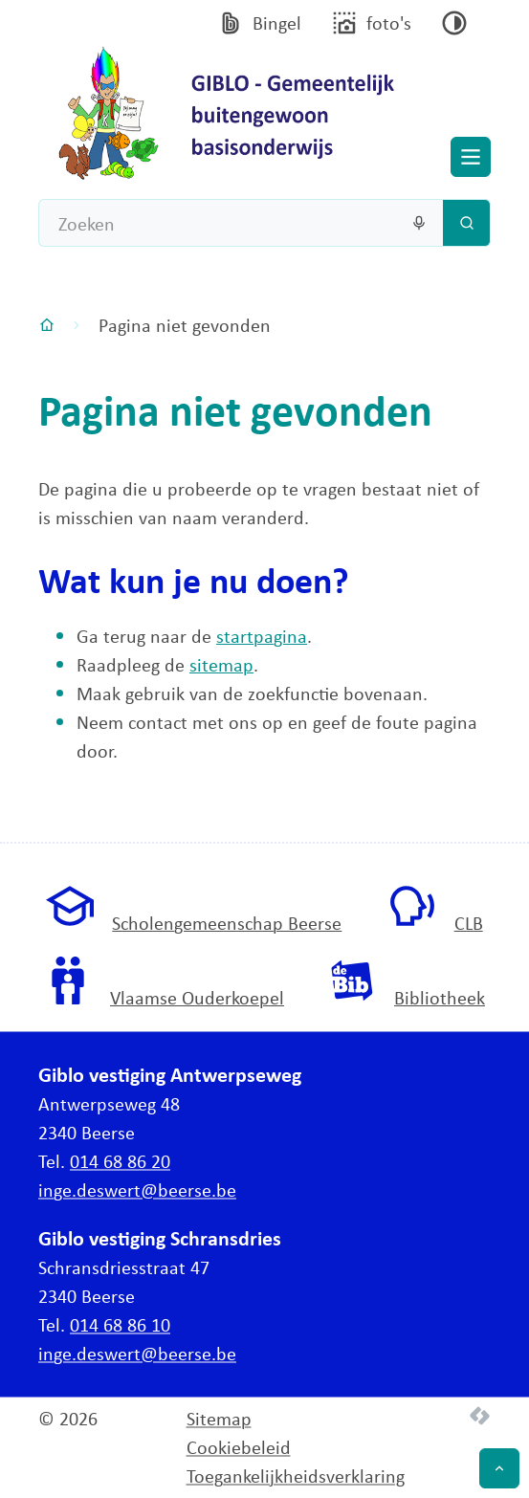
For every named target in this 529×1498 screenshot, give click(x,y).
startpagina (261, 636)
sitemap (221, 664)
